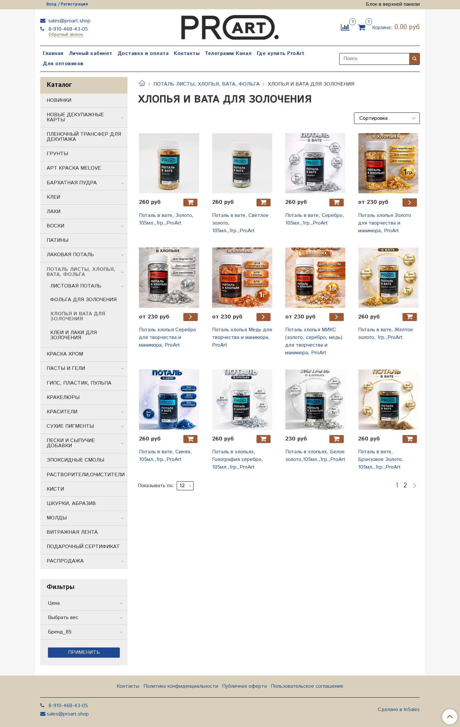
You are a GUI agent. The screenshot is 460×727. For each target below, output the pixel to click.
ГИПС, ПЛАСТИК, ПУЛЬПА (79, 383)
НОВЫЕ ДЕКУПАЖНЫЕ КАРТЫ (75, 117)
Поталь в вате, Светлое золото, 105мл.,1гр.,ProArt (240, 223)
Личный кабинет (90, 53)
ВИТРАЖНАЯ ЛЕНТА (72, 532)
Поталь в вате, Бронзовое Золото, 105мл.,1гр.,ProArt (380, 459)
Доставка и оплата (143, 53)
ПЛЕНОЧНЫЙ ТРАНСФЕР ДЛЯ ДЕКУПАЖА (84, 137)
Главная (53, 53)
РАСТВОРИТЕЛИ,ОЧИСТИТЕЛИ (86, 474)
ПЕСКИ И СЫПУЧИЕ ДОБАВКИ (71, 443)
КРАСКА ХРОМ (65, 354)
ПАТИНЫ (57, 240)
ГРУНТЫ (57, 153)
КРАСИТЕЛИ (62, 412)
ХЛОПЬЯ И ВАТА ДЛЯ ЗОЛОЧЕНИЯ (77, 316)
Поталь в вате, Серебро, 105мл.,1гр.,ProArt (314, 219)
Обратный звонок (66, 35)
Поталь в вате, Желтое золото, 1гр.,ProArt (385, 333)
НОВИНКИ (59, 100)
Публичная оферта (244, 686)
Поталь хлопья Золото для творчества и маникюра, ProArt (384, 223)
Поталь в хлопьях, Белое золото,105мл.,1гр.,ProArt (315, 455)
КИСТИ (55, 489)
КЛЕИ (53, 197)
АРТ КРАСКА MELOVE (74, 168)
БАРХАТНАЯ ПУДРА (72, 183)
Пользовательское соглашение (307, 686)
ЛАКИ (53, 211)
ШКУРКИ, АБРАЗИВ (71, 503)
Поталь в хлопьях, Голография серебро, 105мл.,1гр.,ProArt (237, 459)
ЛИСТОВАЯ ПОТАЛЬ (75, 286)
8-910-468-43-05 (67, 29)
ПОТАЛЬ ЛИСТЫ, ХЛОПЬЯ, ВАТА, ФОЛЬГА (206, 84)
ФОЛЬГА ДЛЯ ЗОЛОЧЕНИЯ (83, 299)
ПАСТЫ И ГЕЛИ (66, 368)
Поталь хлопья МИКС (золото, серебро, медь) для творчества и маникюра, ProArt (313, 341)
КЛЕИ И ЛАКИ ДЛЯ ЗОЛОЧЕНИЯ (73, 335)
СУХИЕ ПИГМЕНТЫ (70, 426)
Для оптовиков (63, 63)
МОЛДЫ (57, 518)
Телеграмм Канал (228, 53)
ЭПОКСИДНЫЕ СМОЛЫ (75, 460)
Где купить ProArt (280, 53)
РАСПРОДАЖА (65, 561)
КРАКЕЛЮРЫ (63, 397)
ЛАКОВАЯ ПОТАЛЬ (70, 254)
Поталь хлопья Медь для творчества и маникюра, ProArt (242, 337)
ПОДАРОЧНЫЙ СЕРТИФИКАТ (83, 546)
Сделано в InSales (399, 709)
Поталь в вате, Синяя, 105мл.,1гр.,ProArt (165, 455)
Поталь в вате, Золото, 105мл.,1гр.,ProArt (166, 219)
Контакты (187, 53)
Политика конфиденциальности (180, 686)
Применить (84, 652)
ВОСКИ (55, 226)
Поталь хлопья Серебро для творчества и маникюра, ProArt (167, 337)
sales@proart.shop (68, 21)
